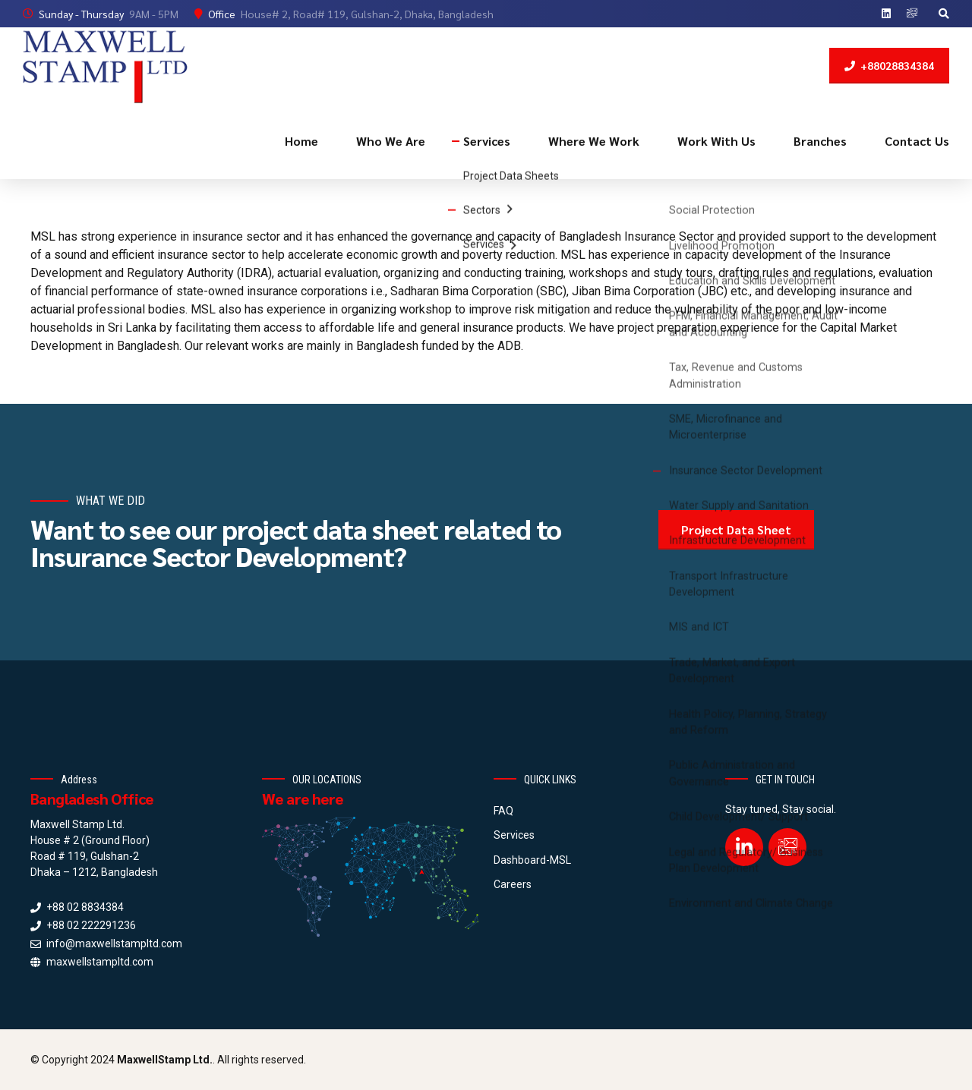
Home (301, 141)
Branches (820, 141)
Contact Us (917, 141)
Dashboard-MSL (532, 860)
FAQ (503, 811)
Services (486, 141)
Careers (513, 884)
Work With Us (716, 141)
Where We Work (593, 141)
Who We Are (390, 141)
